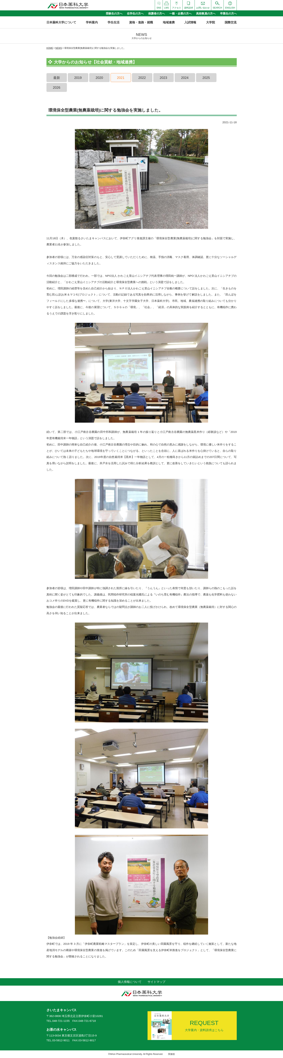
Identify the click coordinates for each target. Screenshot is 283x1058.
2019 (78, 78)
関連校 (171, 1054)
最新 (56, 78)
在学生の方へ (135, 13)
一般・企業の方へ (180, 13)
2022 (142, 78)
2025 (206, 78)
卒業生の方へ (228, 13)
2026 (56, 87)
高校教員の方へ (206, 13)
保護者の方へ (156, 13)
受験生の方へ (114, 13)
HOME (49, 48)
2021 (120, 78)
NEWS (58, 48)
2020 (99, 78)
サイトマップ (156, 981)
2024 (184, 78)
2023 (163, 78)
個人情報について (130, 981)
